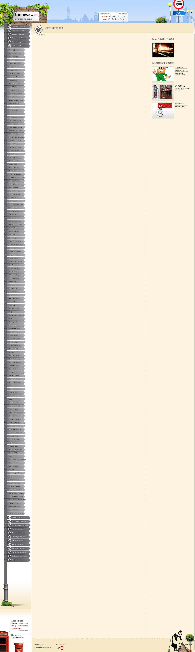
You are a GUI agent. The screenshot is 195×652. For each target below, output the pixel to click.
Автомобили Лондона (15, 359)
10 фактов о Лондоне (18, 517)
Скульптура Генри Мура (16, 211)
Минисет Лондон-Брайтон (16, 177)
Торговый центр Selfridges (16, 493)
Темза (10, 399)
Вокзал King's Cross (14, 338)
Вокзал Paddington (14, 345)
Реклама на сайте (39, 644)
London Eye (12, 285)
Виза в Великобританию (20, 38)
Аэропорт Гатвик (14, 308)
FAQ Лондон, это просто (20, 521)
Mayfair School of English (16, 489)
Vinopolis (11, 469)
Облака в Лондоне (14, 134)
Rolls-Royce (12, 265)
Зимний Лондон (13, 228)
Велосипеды (12, 325)
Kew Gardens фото (14, 107)
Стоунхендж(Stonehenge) (16, 123)
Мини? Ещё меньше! (15, 87)
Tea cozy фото (13, 110)
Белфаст (11, 312)
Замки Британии (14, 248)
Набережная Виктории (15, 449)
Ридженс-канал (13, 258)
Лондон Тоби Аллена (15, 251)
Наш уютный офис (14, 217)
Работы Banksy (13, 70)
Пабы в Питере (13, 409)
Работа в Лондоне (17, 540)
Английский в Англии (19, 552)
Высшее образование (18, 34)
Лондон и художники (15, 419)
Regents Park (12, 295)
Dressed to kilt (13, 214)
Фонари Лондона (14, 167)
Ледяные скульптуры (15, 429)
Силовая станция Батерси (16, 315)
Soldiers (11, 385)
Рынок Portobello (14, 375)
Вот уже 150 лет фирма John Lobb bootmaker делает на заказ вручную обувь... (182, 87)
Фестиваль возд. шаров (15, 224)
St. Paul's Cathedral (14, 382)
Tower (10, 389)
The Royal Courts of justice (16, 301)
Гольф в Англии (13, 157)
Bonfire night (12, 197)
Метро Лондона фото (15, 164)
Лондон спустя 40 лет (15, 426)
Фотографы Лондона (15, 506)
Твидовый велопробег (15, 120)
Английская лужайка (15, 147)
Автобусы (12, 305)
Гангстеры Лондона (14, 73)
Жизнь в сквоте (13, 56)
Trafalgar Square (13, 402)
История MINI (13, 184)
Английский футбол (18, 529)
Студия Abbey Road (14, 422)
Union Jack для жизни (15, 241)
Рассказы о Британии (19, 42)
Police (10, 456)
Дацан (11, 476)
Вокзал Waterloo (13, 332)
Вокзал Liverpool (14, 342)
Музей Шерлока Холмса (16, 100)
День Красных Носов (15, 201)
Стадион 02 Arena (14, 453)
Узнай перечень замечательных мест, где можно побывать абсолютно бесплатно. (182, 105)
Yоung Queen (13, 97)
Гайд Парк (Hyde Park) (15, 127)
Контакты (15, 560)
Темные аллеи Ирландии (16, 513)
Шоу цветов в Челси (15, 221)
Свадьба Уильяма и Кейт (16, 496)
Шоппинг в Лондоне (18, 548)
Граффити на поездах (15, 140)
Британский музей (14, 479)
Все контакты (123, 13)
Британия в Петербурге (16, 154)
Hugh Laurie (12, 281)
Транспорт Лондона (18, 537)
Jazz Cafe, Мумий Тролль (16, 204)
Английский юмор (18, 544)
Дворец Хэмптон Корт (15, 432)
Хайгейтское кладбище (15, 406)
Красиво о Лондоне (14, 53)
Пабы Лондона (13, 238)
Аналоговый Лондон (15, 503)
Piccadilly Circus (13, 372)
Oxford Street (12, 442)
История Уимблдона (15, 174)
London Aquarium (14, 439)
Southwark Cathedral (15, 298)
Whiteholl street (13, 446)
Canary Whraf (13, 288)
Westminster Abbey (14, 328)
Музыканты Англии (15, 510)
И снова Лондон (13, 80)
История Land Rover (15, 191)
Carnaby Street (13, 291)
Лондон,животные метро (16, 113)
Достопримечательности (20, 525)
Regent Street (12, 379)
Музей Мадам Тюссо (15, 66)
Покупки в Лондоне (14, 365)
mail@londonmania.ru (17, 637)
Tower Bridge (13, 392)
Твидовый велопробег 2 (16, 412)
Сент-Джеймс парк (14, 486)
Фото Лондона (16, 46)
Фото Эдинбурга (14, 231)
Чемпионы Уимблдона (15, 181)
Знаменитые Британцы (15, 261)
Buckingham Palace (14, 322)
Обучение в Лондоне (18, 26)
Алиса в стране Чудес (15, 130)
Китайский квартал (14, 355)
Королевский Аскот (14, 160)
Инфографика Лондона (19, 556)
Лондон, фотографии (15, 50)
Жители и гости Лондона (16, 362)
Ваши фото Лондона (15, 76)
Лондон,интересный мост (16, 137)
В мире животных (14, 463)
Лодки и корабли (14, 278)
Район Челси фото (14, 103)
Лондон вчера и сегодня (16, 244)
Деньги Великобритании (16, 150)
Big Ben (11, 318)
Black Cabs (12, 234)
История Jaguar (13, 187)
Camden (11, 352)
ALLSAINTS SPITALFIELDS (17, 500)
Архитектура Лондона (15, 348)
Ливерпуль (12, 254)
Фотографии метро (14, 207)
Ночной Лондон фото (15, 63)
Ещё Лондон (12, 60)
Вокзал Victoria (13, 335)
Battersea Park (13, 271)
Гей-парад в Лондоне (15, 275)
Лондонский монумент (15, 369)
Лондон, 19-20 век (14, 90)
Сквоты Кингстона (14, 268)
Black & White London (15, 93)
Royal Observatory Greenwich (17, 459)
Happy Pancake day (14, 194)
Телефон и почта (14, 395)
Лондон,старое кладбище (16, 117)
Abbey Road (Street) (14, 483)
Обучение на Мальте (18, 30)
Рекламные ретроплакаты (16, 416)
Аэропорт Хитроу (14, 436)
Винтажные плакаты (15, 83)
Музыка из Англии (18, 533)
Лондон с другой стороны (16, 473)
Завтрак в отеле (13, 170)
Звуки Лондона (13, 466)
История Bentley (13, 144)
